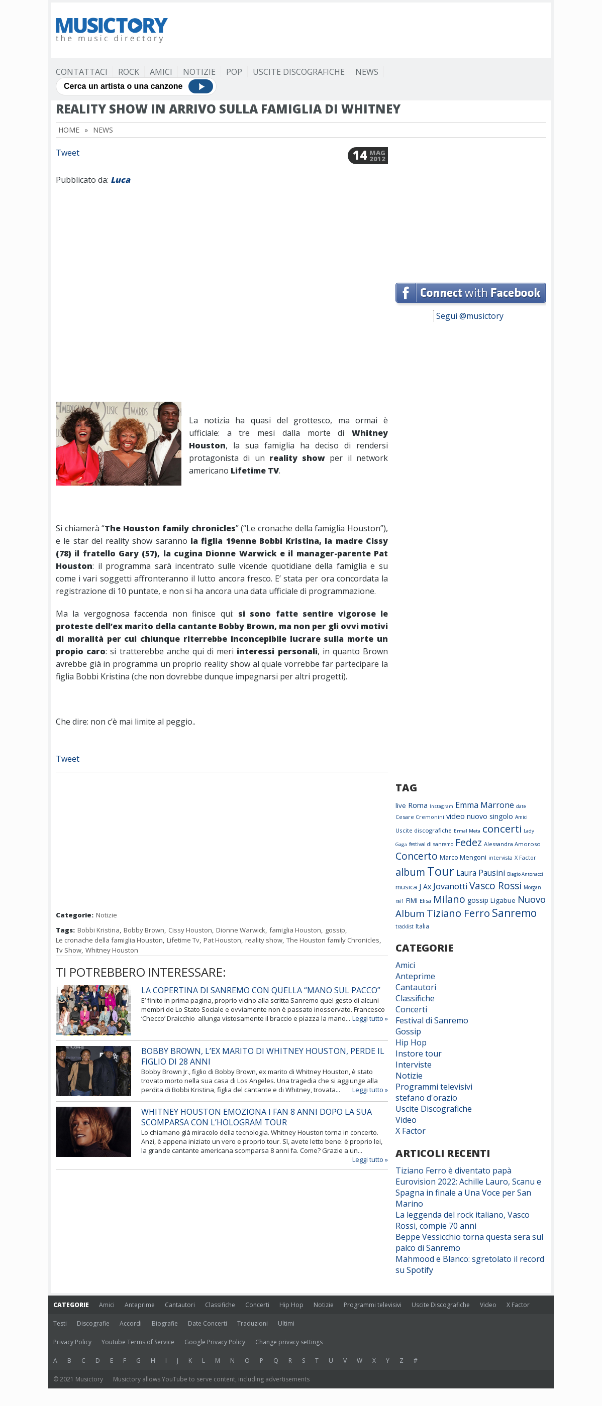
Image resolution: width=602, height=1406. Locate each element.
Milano (449, 899)
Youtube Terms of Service (138, 1342)
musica (406, 886)
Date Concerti (207, 1323)
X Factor (525, 857)
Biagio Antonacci (525, 874)
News (366, 71)
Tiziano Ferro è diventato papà (453, 1170)
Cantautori (415, 987)
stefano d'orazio (426, 1097)
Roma (418, 805)
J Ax (425, 886)
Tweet (67, 152)
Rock (128, 71)
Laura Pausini (480, 872)
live (400, 805)
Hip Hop (411, 1042)
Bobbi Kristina (98, 929)
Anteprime (415, 976)
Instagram (441, 806)
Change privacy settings (289, 1342)
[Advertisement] (363, 30)
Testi (60, 1323)
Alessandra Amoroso (512, 844)
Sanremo (514, 913)
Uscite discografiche (423, 830)
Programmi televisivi (433, 1086)
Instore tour (418, 1053)
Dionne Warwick (240, 929)
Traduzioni (252, 1323)
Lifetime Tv (183, 940)
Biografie (165, 1323)
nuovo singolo (490, 816)
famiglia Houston (295, 929)
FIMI (412, 900)
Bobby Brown (144, 929)
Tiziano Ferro (458, 913)
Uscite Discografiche (299, 71)
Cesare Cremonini (419, 817)
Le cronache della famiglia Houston (109, 940)
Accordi (131, 1323)
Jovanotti (450, 886)
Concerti (411, 1009)
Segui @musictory (470, 315)
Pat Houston (222, 940)
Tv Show (68, 950)
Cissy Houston (190, 929)
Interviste (413, 1064)
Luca (120, 179)
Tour (440, 871)
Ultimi (286, 1323)
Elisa (425, 900)
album (410, 872)
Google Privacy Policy (214, 1342)
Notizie (199, 71)
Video (406, 1119)
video (455, 816)
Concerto (416, 856)
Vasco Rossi (495, 885)
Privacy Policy (72, 1342)
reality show (263, 940)
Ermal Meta (467, 831)
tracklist (404, 926)
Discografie (93, 1323)
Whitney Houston (111, 950)
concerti (502, 829)
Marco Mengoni (463, 857)
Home (68, 130)
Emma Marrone (484, 804)
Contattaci (82, 71)
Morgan (532, 887)
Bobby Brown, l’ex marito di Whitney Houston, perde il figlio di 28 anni (262, 1056)
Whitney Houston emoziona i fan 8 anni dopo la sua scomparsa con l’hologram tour (256, 1117)
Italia (422, 926)
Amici (161, 71)
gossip (335, 929)
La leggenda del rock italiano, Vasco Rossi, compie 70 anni (462, 1220)
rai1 (399, 901)
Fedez (468, 842)
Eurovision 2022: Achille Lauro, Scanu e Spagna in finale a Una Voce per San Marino (468, 1192)
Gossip (408, 1031)
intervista (500, 857)
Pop (234, 71)
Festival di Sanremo (431, 1020)
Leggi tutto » (370, 1018)
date (521, 806)
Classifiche (415, 998)
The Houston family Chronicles (332, 940)
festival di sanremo (431, 844)
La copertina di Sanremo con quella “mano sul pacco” (260, 990)
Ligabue (503, 900)
